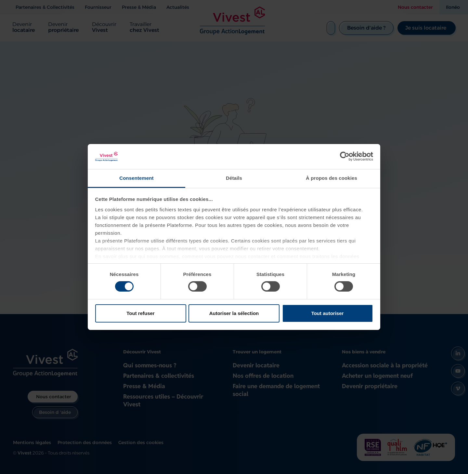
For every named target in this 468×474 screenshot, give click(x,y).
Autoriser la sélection (234, 313)
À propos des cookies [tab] (331, 178)
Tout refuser (140, 313)
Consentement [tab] (136, 178)
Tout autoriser (327, 313)
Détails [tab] (234, 178)
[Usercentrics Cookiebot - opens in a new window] (344, 156)
